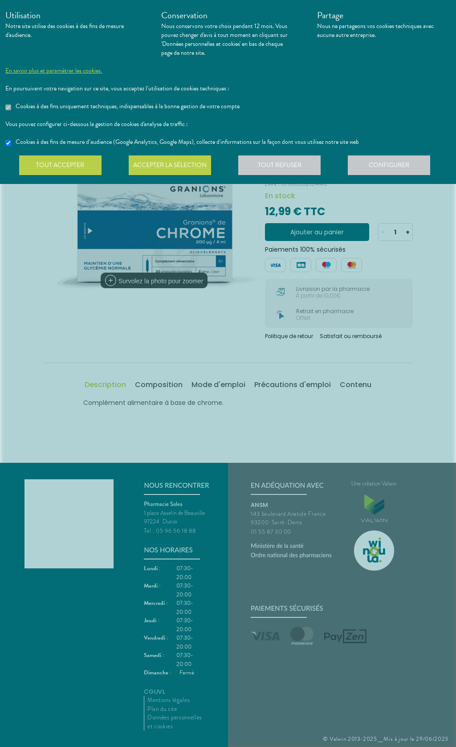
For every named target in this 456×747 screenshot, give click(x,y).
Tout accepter (61, 166)
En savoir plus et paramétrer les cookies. (53, 70)
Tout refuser (284, 166)
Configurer (395, 166)
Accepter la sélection (172, 166)
